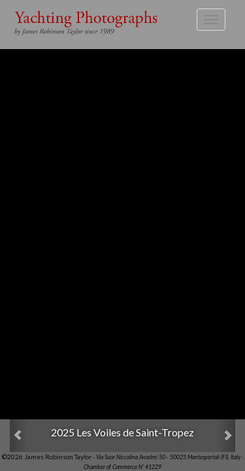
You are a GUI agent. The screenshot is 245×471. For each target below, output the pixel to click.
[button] (19, 435)
